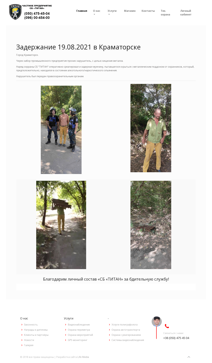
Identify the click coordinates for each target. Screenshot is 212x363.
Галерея (28, 345)
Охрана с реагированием (126, 335)
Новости (29, 340)
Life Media (83, 357)
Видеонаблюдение (79, 324)
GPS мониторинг (77, 340)
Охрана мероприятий (80, 335)
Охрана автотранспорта (126, 329)
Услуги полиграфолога (125, 324)
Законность (31, 324)
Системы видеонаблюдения (128, 340)
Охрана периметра (79, 329)
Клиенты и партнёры (36, 335)
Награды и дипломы (36, 329)
